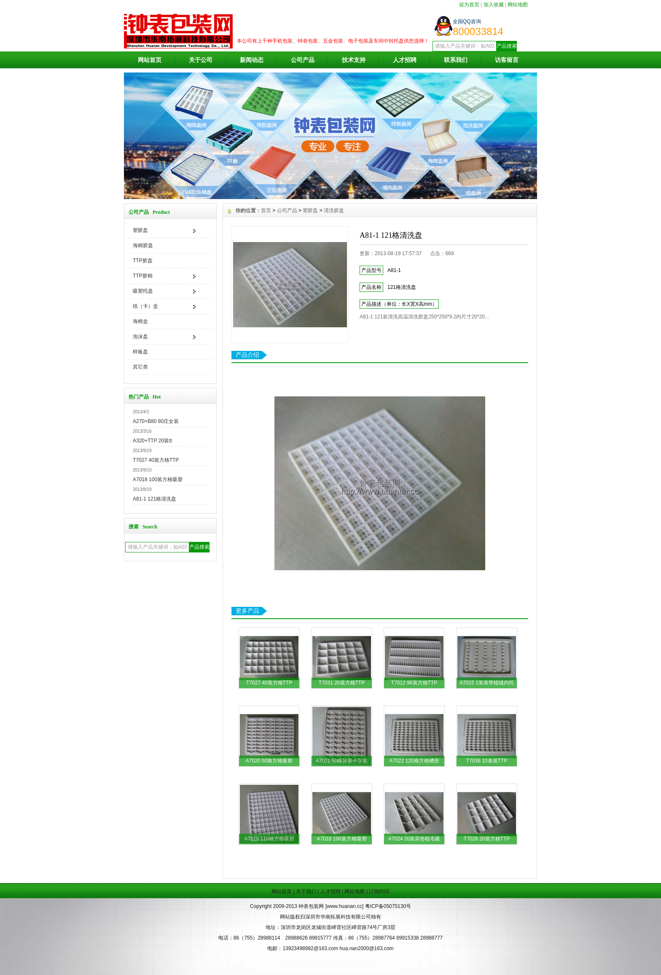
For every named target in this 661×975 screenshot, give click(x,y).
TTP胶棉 (143, 276)
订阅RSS (379, 891)
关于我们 (306, 891)
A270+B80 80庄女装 (156, 421)
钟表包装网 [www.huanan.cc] (331, 906)
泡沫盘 (140, 336)
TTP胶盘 (143, 261)
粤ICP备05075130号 (388, 906)
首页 (266, 210)
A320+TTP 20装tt (152, 441)
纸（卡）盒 (145, 306)
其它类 (140, 367)
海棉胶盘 (143, 245)
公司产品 (302, 60)
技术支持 (353, 60)
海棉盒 (140, 321)
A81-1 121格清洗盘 (154, 499)
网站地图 (518, 5)
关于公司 (200, 60)
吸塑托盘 (143, 291)
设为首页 (469, 5)
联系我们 (456, 60)
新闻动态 (251, 60)
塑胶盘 (140, 230)
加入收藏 (494, 5)
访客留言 (507, 60)
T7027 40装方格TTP (156, 460)
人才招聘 (404, 60)
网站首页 (149, 60)
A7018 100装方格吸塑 (158, 479)
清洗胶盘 (334, 210)
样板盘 (140, 352)
